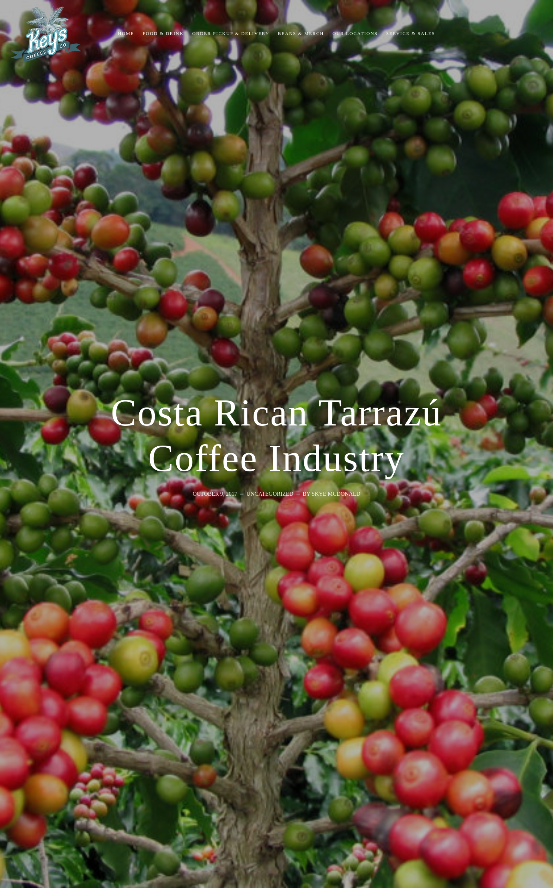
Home (126, 33)
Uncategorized (270, 494)
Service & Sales (410, 33)
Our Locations (355, 33)
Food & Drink (163, 33)
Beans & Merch (301, 33)
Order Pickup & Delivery (230, 33)
